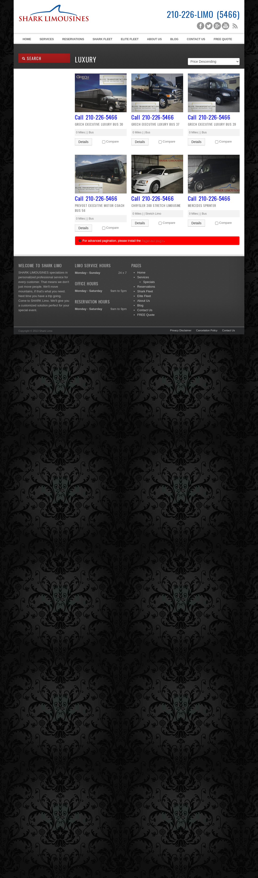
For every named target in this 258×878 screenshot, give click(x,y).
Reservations (73, 39)
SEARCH (31, 58)
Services (45, 40)
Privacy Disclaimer (180, 330)
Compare (112, 141)
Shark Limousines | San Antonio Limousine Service (53, 23)
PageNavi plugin (152, 240)
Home (27, 39)
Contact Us (196, 39)
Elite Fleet (129, 39)
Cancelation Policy (207, 330)
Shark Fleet (102, 39)
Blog (174, 39)
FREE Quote (223, 39)
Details (83, 142)
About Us (154, 39)
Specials (149, 282)
